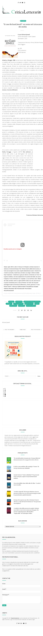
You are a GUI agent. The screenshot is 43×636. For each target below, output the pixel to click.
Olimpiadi (21, 305)
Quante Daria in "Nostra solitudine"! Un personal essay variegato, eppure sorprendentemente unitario (26, 476)
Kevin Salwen (29, 303)
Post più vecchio (36, 329)
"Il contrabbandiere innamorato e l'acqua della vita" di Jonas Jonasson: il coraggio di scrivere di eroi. (27, 459)
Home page (23, 329)
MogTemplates (15, 618)
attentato (19, 301)
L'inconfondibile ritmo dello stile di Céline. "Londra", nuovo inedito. (27, 484)
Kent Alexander (18, 303)
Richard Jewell (31, 305)
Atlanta (23, 20)
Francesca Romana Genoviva (32, 301)
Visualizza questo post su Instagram (13, 249)
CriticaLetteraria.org (18, 293)
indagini (9, 303)
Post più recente (8, 329)
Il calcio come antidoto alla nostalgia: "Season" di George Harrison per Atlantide (26, 467)
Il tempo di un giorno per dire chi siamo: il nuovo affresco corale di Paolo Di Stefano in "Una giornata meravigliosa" (27, 501)
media (36, 303)
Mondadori (13, 305)
